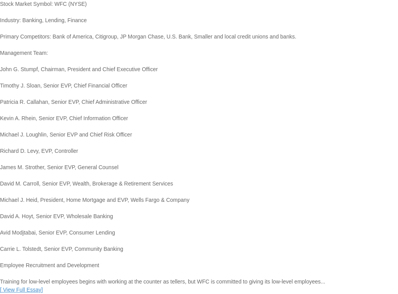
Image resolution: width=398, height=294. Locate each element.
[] (21, 290)
